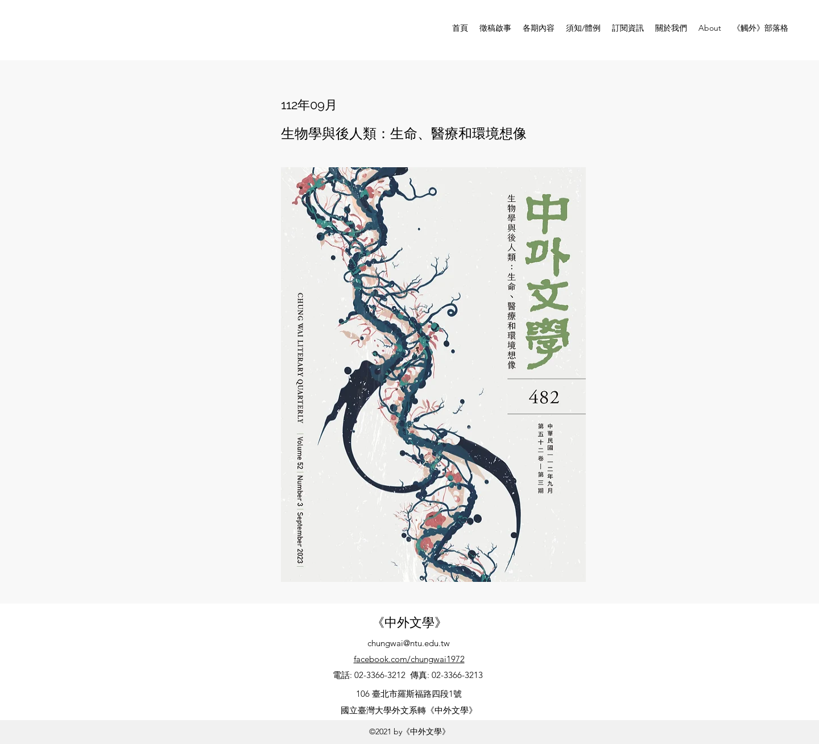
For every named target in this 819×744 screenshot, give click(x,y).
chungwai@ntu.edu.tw (408, 643)
